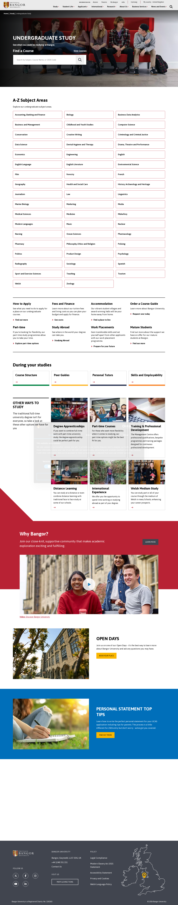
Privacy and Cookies (99, 878)
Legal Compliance (98, 858)
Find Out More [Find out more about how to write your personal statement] (105, 735)
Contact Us (57, 866)
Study (12, 13)
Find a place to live (102, 320)
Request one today (141, 314)
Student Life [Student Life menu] (68, 7)
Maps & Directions (65, 882)
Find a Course (23, 51)
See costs (59, 320)
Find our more (139, 343)
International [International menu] (97, 7)
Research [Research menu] (111, 7)
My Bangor (114, 2)
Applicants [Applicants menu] (82, 7)
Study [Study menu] (55, 7)
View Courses (80, 51)
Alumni (95, 2)
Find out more (21, 320)
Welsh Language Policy (101, 884)
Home (6, 13)
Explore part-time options (27, 343)
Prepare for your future (104, 346)
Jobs (123, 2)
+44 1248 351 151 (60, 862)
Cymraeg (134, 2)
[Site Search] (171, 6)
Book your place (106, 656)
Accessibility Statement (101, 873)
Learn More (150, 542)
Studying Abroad (62, 340)
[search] (80, 60)
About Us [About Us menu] (123, 7)
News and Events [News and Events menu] (158, 7)
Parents (104, 2)
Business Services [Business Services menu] (139, 7)
